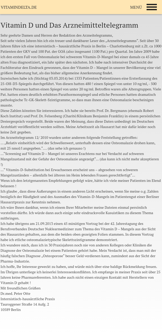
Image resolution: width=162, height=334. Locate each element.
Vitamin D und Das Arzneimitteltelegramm (69, 25)
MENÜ (136, 7)
